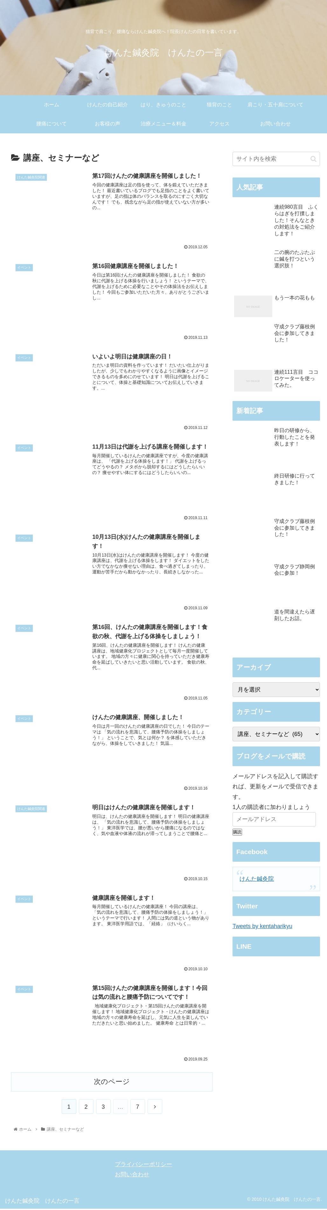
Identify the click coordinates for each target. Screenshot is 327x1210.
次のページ (112, 1083)
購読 (237, 832)
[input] (276, 159)
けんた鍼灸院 (257, 879)
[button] (313, 159)
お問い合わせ (132, 1176)
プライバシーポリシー (143, 1165)
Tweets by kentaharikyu (262, 926)
